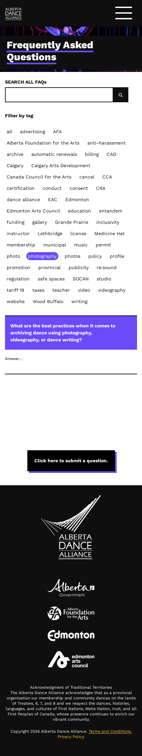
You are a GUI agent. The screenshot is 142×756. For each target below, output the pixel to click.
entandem (110, 210)
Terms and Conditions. (110, 731)
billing (92, 154)
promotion (18, 267)
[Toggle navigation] (123, 14)
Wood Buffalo (48, 301)
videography (111, 290)
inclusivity (107, 222)
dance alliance (23, 199)
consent (79, 188)
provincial (49, 267)
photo (13, 256)
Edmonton (77, 199)
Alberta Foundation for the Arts (43, 143)
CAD (111, 154)
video (84, 290)
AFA (57, 131)
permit (103, 244)
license (78, 233)
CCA (107, 177)
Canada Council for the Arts (39, 177)
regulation (18, 278)
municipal (54, 244)
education (79, 210)
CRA (100, 188)
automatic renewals (54, 154)
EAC (52, 199)
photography (42, 256)
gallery (39, 222)
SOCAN (81, 278)
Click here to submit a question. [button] (71, 460)
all (9, 131)
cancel (86, 177)
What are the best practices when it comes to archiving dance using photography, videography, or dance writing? (70, 332)
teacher (61, 290)
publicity (79, 267)
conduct (52, 188)
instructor (18, 233)
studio (104, 278)
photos (72, 256)
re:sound (107, 267)
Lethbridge (50, 233)
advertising (32, 131)
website (16, 301)
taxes (38, 290)
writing (79, 301)
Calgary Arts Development (60, 165)
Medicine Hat (109, 233)
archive (15, 154)
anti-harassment (106, 143)
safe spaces (51, 278)
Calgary (15, 165)
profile (117, 256)
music (81, 244)
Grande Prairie (71, 222)
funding (15, 222)
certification (21, 188)
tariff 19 (15, 290)
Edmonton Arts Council (33, 210)
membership (21, 244)
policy (95, 256)
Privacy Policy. (71, 736)
